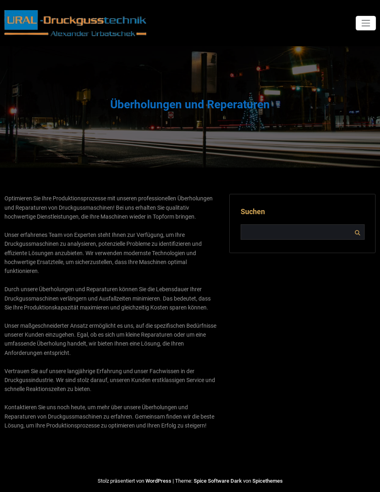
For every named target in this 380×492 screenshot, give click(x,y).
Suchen (253, 212)
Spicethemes (267, 481)
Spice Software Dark (218, 481)
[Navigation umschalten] (366, 23)
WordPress (158, 481)
